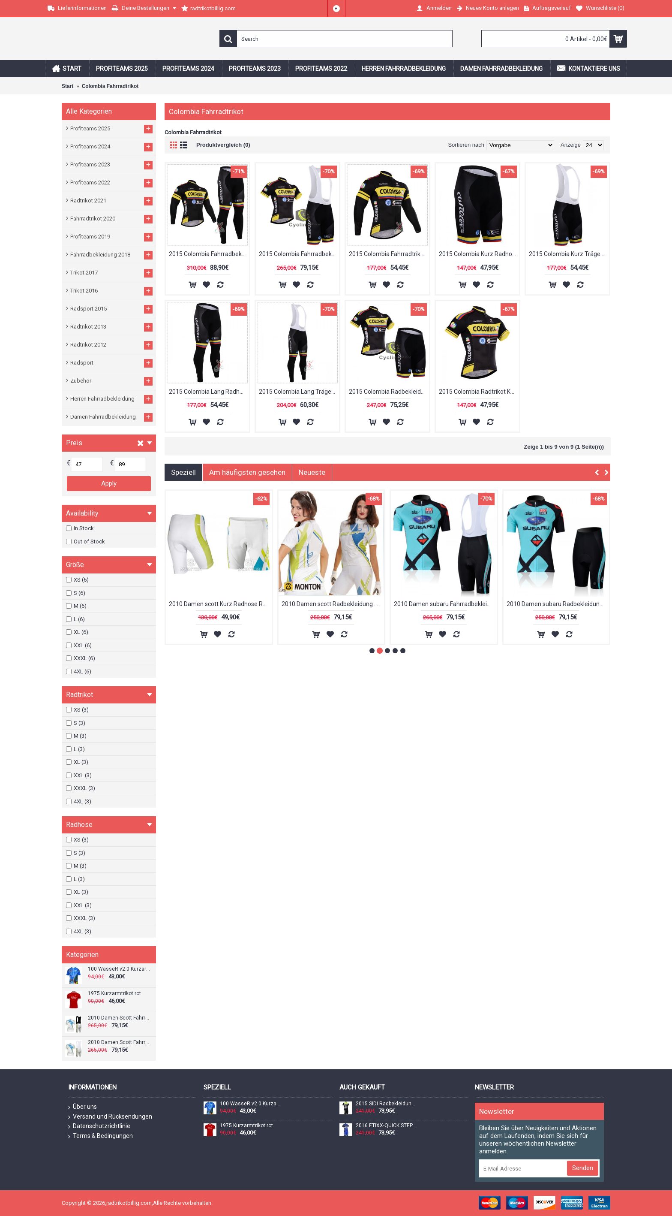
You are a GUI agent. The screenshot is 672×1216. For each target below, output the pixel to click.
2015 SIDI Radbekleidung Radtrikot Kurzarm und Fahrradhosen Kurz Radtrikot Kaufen (386, 1104)
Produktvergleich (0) (223, 145)
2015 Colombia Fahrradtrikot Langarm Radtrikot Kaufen (389, 253)
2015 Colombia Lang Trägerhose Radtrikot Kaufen (299, 391)
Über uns (82, 1107)
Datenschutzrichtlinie (99, 1126)
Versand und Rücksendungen (110, 1117)
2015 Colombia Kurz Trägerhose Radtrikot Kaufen (569, 253)
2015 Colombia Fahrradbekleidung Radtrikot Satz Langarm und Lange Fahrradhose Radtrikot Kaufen (209, 253)
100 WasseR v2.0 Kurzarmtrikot (119, 969)
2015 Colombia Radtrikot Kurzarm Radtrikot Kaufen (479, 391)
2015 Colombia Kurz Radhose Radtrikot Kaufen (479, 253)
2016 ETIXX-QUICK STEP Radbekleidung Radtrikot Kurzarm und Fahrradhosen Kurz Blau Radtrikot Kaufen (386, 1125)
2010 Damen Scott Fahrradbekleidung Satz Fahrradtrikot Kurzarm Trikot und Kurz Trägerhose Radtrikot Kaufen (119, 1018)
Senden (582, 1168)
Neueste (312, 472)
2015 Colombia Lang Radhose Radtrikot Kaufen (209, 391)
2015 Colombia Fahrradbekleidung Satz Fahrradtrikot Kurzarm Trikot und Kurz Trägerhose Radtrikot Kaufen (299, 253)
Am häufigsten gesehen (247, 472)
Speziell (183, 472)
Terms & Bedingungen (100, 1136)
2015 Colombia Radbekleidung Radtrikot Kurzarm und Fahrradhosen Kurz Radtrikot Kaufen (389, 391)
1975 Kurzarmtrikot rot (114, 993)
